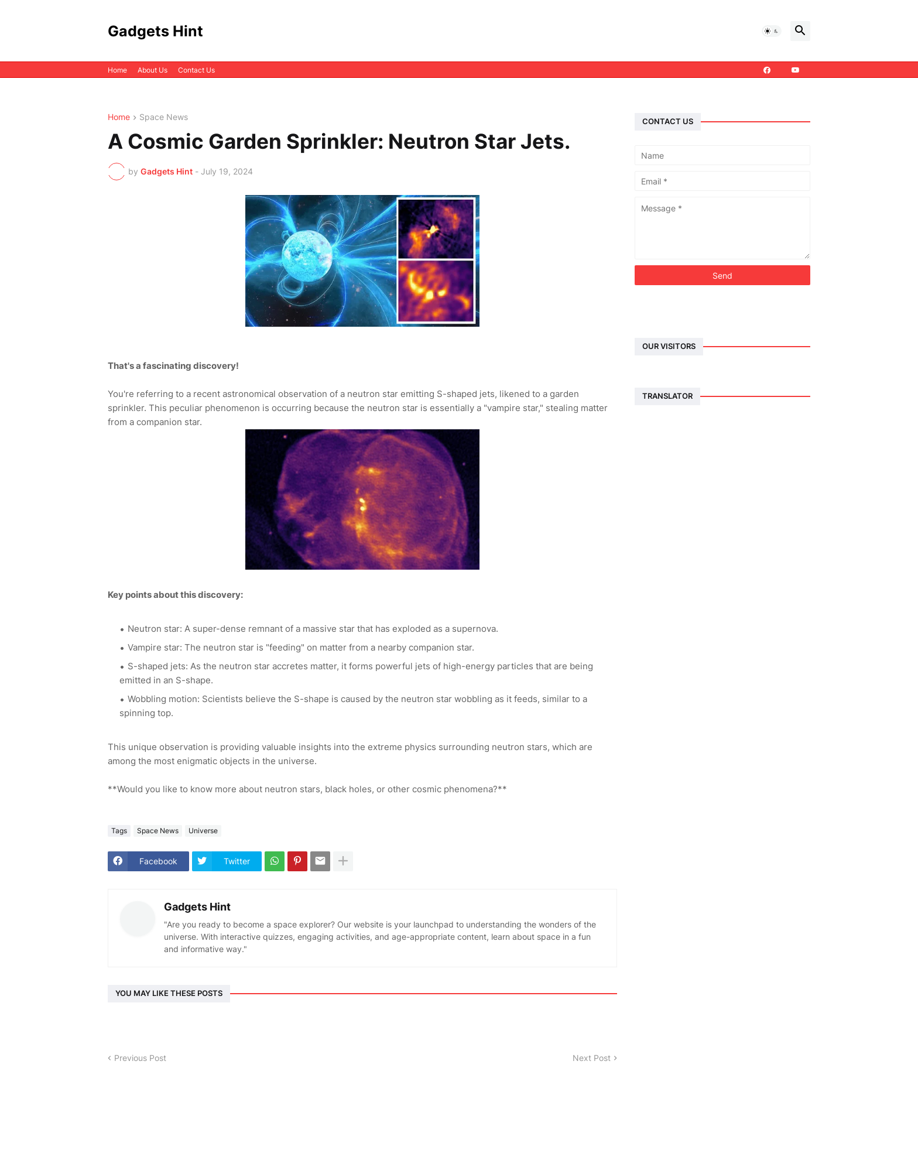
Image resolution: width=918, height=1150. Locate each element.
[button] (772, 31)
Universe (203, 830)
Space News (163, 117)
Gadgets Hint (155, 31)
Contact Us (196, 70)
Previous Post (140, 1058)
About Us (152, 70)
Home (117, 70)
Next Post (592, 1058)
